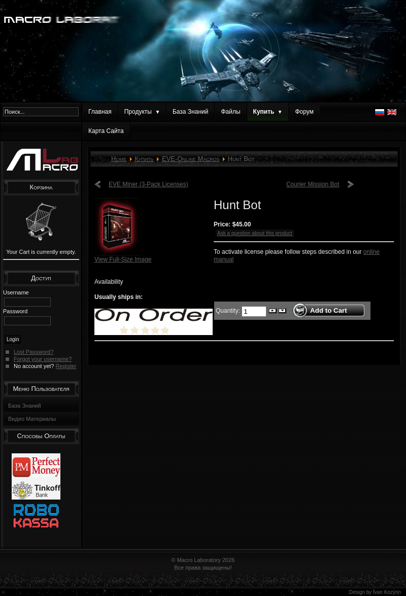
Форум (304, 111)
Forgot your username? (43, 359)
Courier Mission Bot (313, 184)
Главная (100, 111)
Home (118, 158)
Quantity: (229, 310)
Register (66, 366)
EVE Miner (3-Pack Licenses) (148, 184)
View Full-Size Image (123, 256)
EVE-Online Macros (190, 158)
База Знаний (191, 111)
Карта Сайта (106, 131)
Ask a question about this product (254, 233)
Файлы (230, 111)
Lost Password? (33, 352)
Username (16, 292)
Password (15, 311)
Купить (144, 158)
